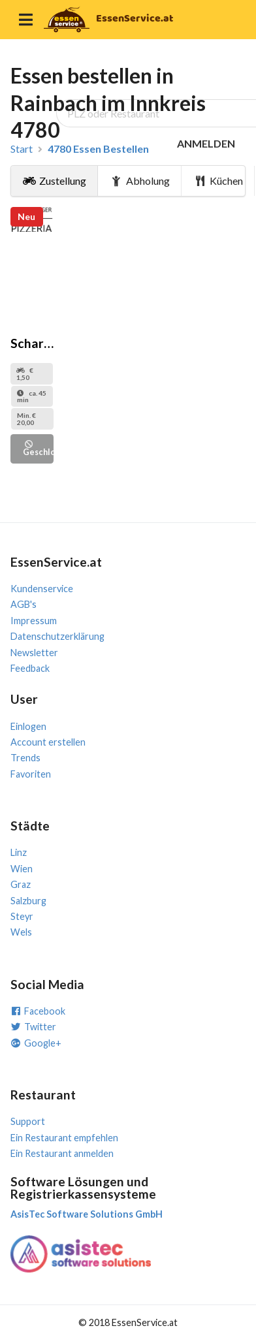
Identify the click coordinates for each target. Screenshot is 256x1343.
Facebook (37, 1011)
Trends (25, 757)
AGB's (23, 604)
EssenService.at (134, 18)
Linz (18, 852)
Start (21, 149)
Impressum (33, 620)
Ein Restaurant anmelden (62, 1153)
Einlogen (28, 726)
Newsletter (34, 652)
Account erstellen (48, 742)
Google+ (35, 1043)
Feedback (30, 668)
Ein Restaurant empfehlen (64, 1137)
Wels (21, 932)
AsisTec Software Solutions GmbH (86, 1214)
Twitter (33, 1026)
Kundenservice (41, 588)
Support (27, 1121)
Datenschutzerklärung (57, 636)
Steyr (21, 916)
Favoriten (30, 774)
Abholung (140, 180)
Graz (20, 884)
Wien (21, 868)
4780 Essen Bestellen (98, 149)
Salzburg (28, 900)
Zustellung (54, 180)
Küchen (219, 180)
